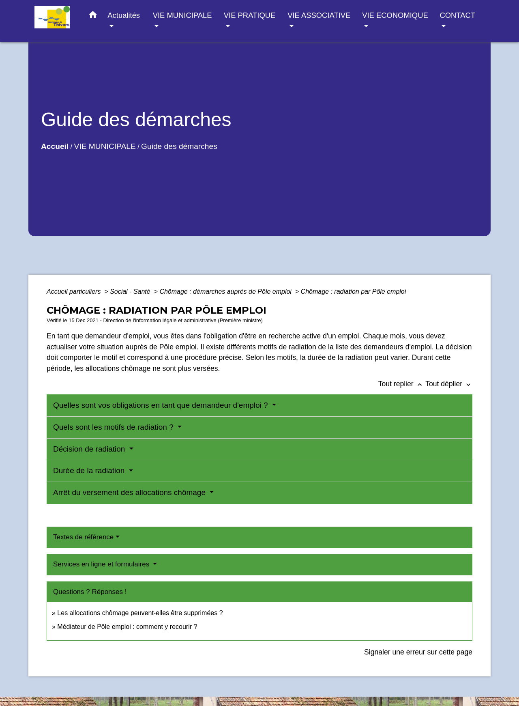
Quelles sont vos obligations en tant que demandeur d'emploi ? (161, 405)
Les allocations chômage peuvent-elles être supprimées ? (140, 612)
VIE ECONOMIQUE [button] (395, 15)
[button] (92, 16)
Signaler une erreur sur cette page (418, 652)
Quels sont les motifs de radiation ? (114, 427)
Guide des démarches (179, 146)
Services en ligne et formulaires (102, 564)
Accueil (55, 146)
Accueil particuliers (75, 291)
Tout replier (402, 384)
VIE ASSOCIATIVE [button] (318, 15)
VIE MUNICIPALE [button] (182, 15)
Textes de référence (83, 537)
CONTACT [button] (457, 15)
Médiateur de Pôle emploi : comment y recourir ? (127, 626)
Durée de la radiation (90, 470)
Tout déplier (448, 384)
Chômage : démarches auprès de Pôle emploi (226, 291)
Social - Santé (131, 291)
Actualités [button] (123, 15)
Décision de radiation (90, 449)
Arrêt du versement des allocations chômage (130, 492)
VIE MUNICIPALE (105, 146)
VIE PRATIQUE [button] (249, 15)
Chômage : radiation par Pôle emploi (353, 291)
